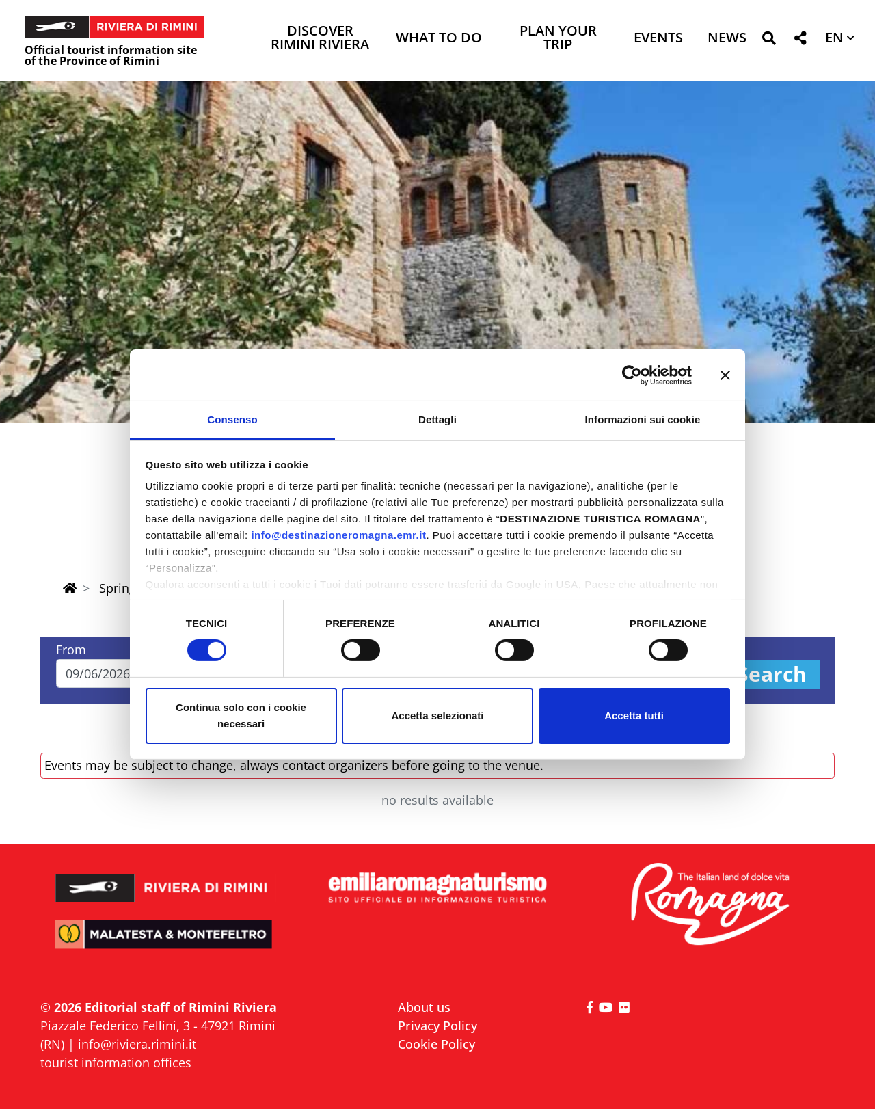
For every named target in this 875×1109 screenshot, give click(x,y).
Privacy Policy (437, 1025)
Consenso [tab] (232, 419)
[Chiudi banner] (725, 374)
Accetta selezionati (437, 715)
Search (772, 674)
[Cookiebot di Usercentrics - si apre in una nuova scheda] (632, 374)
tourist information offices (115, 1062)
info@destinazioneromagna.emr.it (338, 535)
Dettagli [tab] (437, 419)
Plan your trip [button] (558, 38)
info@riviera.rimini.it (137, 1044)
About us (424, 1007)
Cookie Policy (436, 1044)
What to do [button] (439, 38)
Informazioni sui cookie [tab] (643, 419)
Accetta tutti (634, 715)
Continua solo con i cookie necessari (241, 716)
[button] (769, 40)
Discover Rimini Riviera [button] (320, 38)
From (71, 649)
